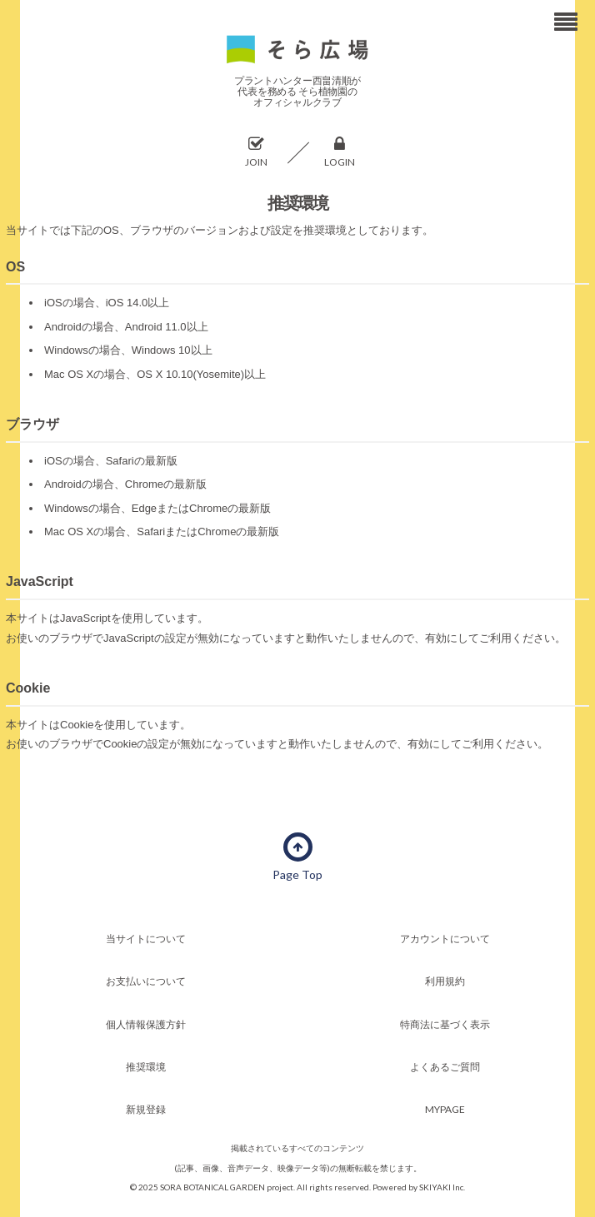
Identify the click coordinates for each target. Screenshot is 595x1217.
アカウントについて (445, 938)
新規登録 (146, 1109)
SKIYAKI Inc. (442, 1187)
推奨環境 (146, 1067)
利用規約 (445, 981)
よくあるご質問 (445, 1067)
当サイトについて (146, 938)
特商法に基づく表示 (445, 1024)
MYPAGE (445, 1109)
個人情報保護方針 (146, 1024)
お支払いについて (146, 981)
